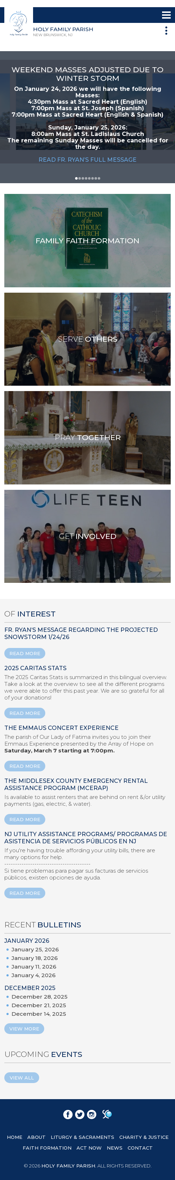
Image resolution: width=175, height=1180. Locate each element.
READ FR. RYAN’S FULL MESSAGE (87, 159)
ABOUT (36, 1137)
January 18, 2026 (34, 958)
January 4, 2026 (33, 975)
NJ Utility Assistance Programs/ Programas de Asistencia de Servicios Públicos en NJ (85, 838)
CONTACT (140, 1148)
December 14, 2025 (38, 1013)
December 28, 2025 (39, 996)
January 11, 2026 (33, 966)
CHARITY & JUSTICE (144, 1137)
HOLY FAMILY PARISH (68, 1166)
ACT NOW (89, 1148)
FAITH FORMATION (47, 1148)
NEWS (115, 1148)
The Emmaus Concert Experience (61, 728)
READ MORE (24, 653)
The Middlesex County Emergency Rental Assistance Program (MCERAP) (76, 784)
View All (22, 1078)
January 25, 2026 (35, 949)
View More (24, 1029)
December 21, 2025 (38, 1005)
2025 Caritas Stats (35, 668)
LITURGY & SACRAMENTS (82, 1137)
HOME (14, 1137)
